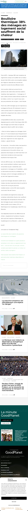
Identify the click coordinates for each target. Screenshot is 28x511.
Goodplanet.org (7, 420)
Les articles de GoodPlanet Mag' (13, 379)
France (17, 39)
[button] (26, 480)
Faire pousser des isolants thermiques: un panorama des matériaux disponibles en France (13, 257)
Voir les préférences (14, 505)
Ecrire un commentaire (8, 265)
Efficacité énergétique (7, 39)
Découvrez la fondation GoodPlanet (10, 474)
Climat (3, 12)
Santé (21, 39)
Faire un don (19, 1)
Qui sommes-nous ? (6, 463)
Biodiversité (6, 298)
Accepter (14, 498)
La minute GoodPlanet (7, 472)
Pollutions (10, 337)
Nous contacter (5, 467)
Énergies (9, 12)
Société (15, 12)
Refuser (14, 501)
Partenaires (4, 465)
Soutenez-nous (5, 470)
